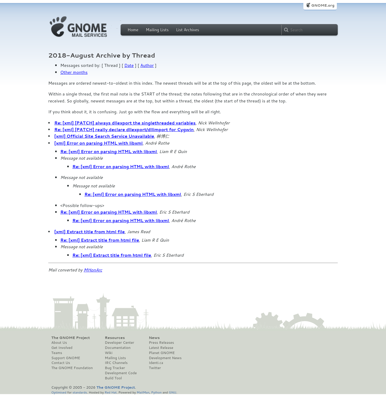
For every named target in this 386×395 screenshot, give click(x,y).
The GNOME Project (70, 337)
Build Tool (113, 378)
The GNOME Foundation (72, 367)
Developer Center (119, 342)
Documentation (118, 347)
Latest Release (161, 347)
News (154, 337)
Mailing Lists (157, 30)
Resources (115, 337)
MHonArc (93, 270)
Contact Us (60, 362)
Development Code (121, 373)
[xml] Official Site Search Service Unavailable (104, 136)
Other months (73, 72)
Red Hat (111, 392)
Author (147, 65)
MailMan (143, 392)
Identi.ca (156, 362)
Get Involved (61, 347)
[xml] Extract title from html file (89, 232)
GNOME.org (322, 5)
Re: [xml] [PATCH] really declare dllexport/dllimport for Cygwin (124, 130)
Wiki (108, 352)
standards (79, 392)
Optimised (58, 392)
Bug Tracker (115, 367)
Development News (165, 358)
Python (156, 392)
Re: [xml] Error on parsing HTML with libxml (108, 152)
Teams (56, 352)
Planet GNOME (162, 352)
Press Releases (161, 342)
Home (133, 30)
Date (129, 65)
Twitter (155, 367)
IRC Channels (116, 362)
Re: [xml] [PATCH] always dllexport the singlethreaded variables (125, 123)
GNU (172, 392)
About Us (59, 342)
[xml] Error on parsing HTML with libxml (98, 143)
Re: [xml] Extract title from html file (99, 240)
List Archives (187, 30)
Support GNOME (65, 358)
